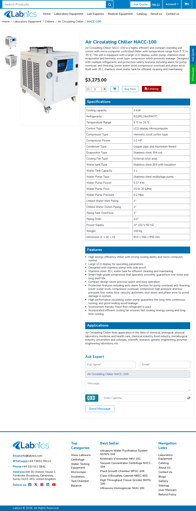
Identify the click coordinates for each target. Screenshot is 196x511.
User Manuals (167, 490)
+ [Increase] (105, 88)
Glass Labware (81, 455)
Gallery (163, 481)
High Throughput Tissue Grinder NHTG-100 (126, 482)
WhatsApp (193, 74)
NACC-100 (94, 21)
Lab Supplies (95, 14)
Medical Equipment (120, 14)
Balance (76, 485)
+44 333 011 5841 (29, 466)
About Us (164, 468)
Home (47, 14)
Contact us (172, 14)
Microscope (78, 472)
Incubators (78, 476)
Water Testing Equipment (80, 466)
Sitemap (163, 485)
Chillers (49, 21)
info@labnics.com (27, 456)
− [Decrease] (88, 88)
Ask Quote (140, 4)
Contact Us (165, 472)
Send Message (100, 409)
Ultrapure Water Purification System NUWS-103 (124, 452)
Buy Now (130, 89)
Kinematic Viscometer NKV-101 (120, 459)
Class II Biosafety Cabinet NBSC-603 (124, 476)
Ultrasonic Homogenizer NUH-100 (122, 488)
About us (156, 14)
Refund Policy (167, 494)
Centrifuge (78, 459)
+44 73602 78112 (32, 461)
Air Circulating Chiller (70, 21)
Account (171, 4)
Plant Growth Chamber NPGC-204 (122, 471)
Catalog (141, 14)
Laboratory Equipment (68, 14)
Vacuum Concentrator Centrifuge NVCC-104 (126, 465)
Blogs (162, 476)
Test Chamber (80, 481)
